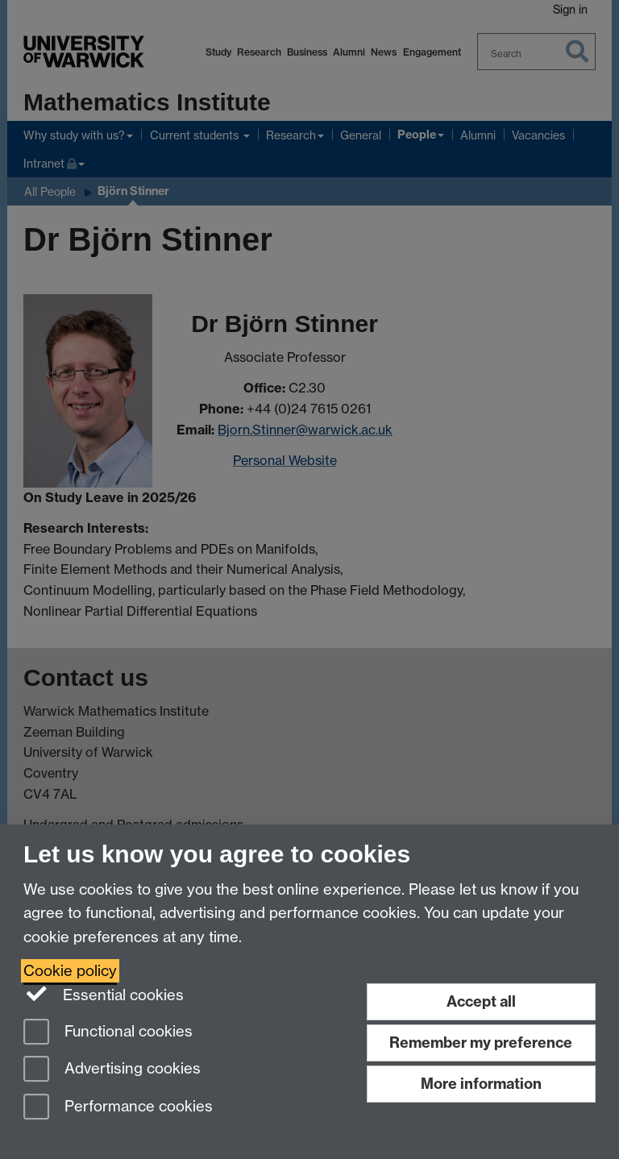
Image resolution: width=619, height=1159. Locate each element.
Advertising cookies (112, 1070)
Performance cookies (118, 1108)
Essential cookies (103, 993)
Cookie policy (70, 971)
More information (481, 1083)
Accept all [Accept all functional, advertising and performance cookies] (481, 1001)
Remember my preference (480, 1042)
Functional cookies (108, 1033)
